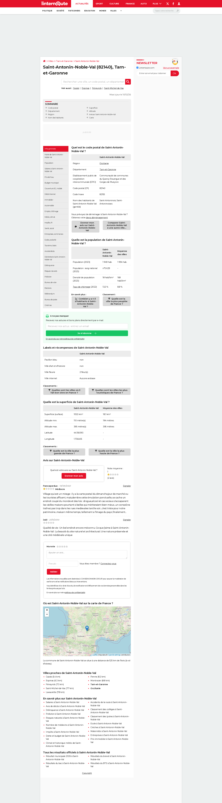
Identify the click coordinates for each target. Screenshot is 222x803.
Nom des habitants (55, 118)
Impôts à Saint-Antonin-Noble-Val (62, 732)
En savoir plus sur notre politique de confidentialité (65, 339)
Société (60, 11)
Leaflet (95, 655)
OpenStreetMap (114, 655)
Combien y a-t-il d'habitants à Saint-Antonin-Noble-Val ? (85, 303)
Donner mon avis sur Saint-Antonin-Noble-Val (87, 226)
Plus (157, 3)
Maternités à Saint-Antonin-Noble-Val (108, 731)
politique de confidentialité (75, 592)
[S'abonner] (157, 73)
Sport (99, 3)
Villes (113, 11)
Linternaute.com (145, 68)
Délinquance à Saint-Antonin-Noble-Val (65, 710)
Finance (130, 3)
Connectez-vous (108, 563)
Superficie (93, 108)
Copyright (87, 773)
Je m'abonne (84, 333)
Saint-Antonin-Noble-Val (87, 61)
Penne (93, 676)
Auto (144, 3)
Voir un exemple (171, 68)
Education (89, 11)
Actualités (81, 3)
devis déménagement (97, 217)
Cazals (76, 88)
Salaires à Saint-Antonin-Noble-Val (62, 702)
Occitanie (104, 163)
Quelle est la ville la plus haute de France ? (111, 452)
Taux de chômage (81, 287)
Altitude (92, 111)
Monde (102, 11)
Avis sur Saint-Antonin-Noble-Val (102, 114)
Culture (114, 3)
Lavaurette (51, 692)
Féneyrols (97, 88)
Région (51, 114)
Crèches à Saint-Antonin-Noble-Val (107, 727)
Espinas (85, 88)
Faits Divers (74, 11)
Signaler (127, 486)
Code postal (53, 108)
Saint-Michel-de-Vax (114, 88)
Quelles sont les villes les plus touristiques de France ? (111, 391)
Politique (47, 11)
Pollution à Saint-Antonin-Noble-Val (63, 714)
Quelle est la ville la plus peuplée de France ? (116, 301)
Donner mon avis (74, 476)
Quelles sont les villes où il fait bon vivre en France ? (65, 391)
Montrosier (95, 680)
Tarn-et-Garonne (64, 61)
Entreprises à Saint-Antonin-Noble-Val (109, 735)
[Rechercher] (166, 11)
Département (54, 111)
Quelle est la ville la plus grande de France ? (65, 452)
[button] (87, 628)
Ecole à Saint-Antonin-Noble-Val (106, 723)
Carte (91, 118)
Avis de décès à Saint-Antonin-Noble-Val (65, 706)
